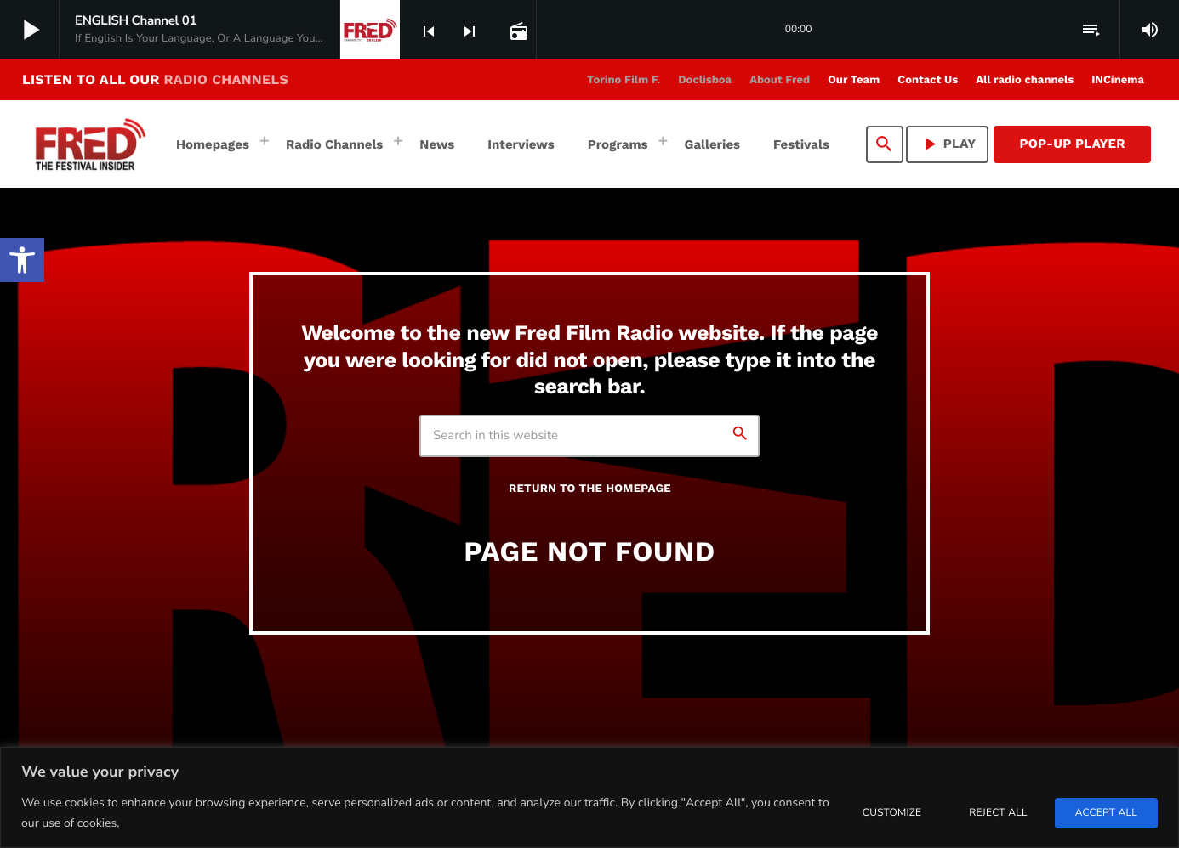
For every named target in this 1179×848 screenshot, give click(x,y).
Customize (892, 813)
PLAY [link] (948, 144)
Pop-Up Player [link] (1072, 143)
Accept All (1106, 813)
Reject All (998, 813)
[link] (22, 260)
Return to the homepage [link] (590, 489)
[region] (589, 797)
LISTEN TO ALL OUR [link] (155, 79)
